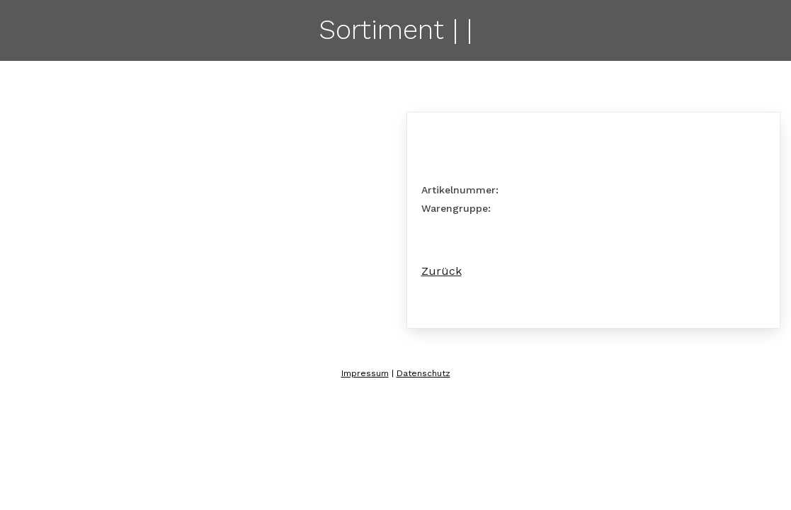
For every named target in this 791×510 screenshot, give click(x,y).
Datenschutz (423, 373)
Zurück (441, 271)
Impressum (365, 373)
